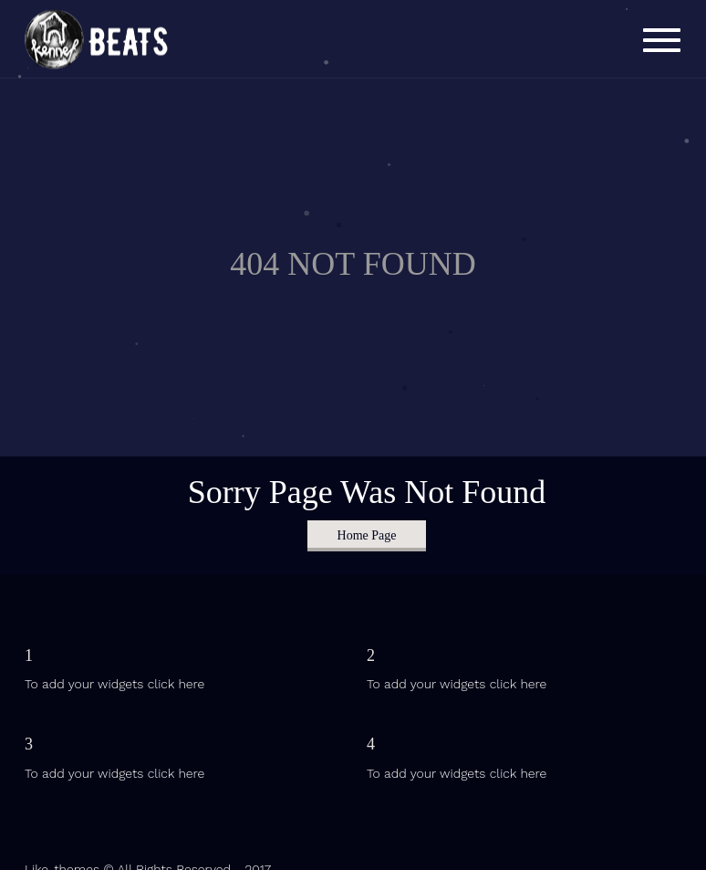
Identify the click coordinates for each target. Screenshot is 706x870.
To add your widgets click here (114, 683)
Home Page (367, 535)
